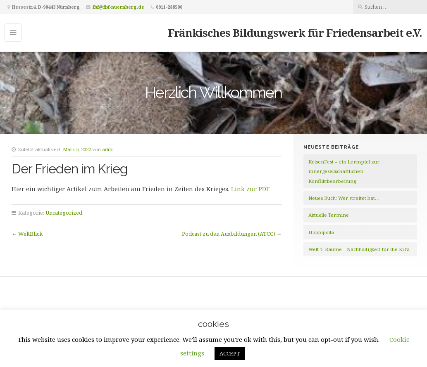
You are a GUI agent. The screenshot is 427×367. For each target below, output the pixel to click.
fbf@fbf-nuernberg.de (118, 7)
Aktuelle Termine (328, 215)
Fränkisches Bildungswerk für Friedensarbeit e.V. (295, 32)
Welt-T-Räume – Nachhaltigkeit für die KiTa (359, 249)
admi (108, 149)
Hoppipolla (321, 232)
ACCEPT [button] (229, 353)
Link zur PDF (250, 189)
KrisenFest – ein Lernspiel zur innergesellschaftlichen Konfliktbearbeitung (343, 171)
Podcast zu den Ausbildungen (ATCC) (228, 233)
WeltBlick (30, 233)
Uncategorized (63, 212)
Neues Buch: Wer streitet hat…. (344, 198)
